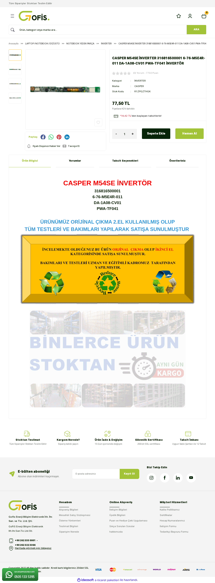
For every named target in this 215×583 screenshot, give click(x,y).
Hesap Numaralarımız (172, 521)
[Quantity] (124, 134)
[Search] (106, 29)
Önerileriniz (177, 161)
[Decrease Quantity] (116, 134)
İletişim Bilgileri (118, 510)
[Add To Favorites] (98, 122)
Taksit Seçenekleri (125, 161)
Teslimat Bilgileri (68, 526)
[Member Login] (190, 15)
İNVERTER (140, 81)
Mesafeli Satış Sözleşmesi (74, 515)
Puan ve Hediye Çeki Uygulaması (128, 521)
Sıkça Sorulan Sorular (122, 526)
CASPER (139, 86)
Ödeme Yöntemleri (70, 521)
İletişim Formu (168, 526)
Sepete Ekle (156, 133)
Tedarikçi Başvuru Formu (174, 532)
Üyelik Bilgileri (117, 515)
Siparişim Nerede (69, 532)
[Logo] (34, 16)
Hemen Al (189, 133)
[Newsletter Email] (105, 474)
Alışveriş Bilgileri (68, 510)
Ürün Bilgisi (30, 161)
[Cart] (203, 15)
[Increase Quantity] (132, 134)
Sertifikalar (166, 515)
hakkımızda (116, 532)
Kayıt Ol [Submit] (129, 473)
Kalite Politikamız (170, 510)
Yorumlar (75, 161)
